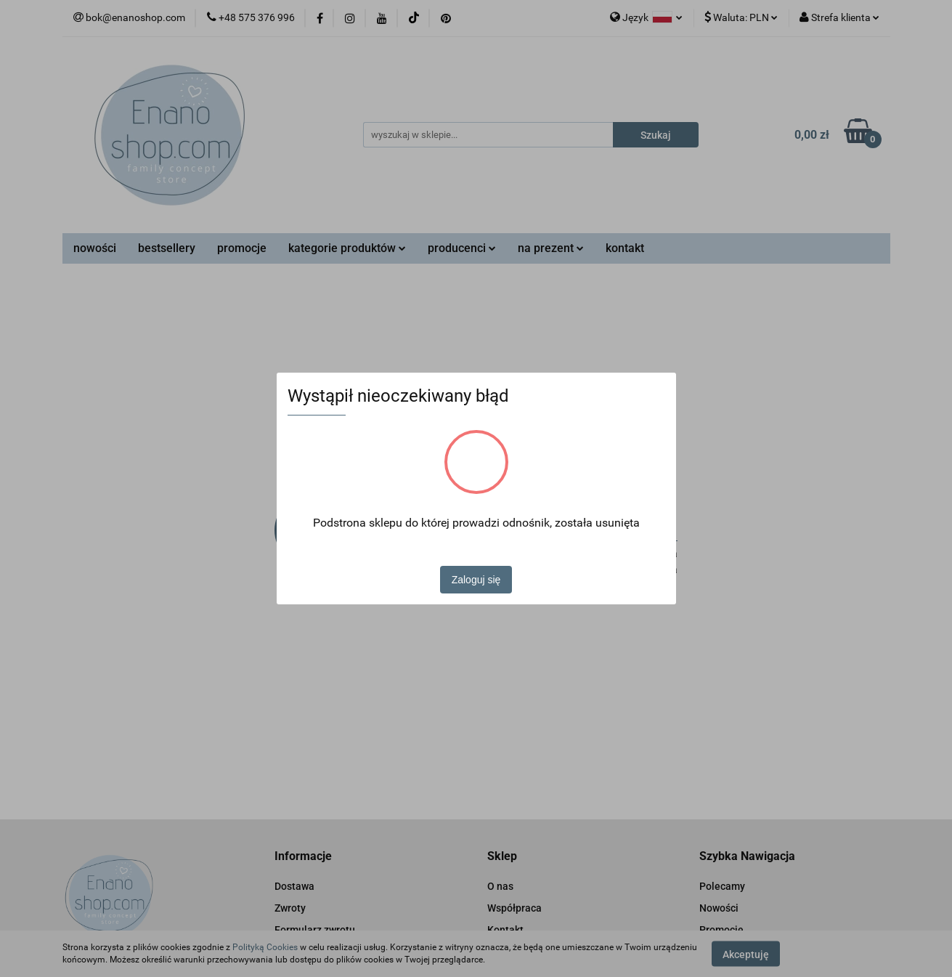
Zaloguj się (476, 579)
